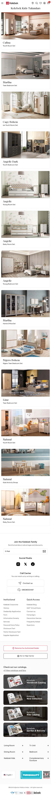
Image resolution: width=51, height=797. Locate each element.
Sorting (29, 793)
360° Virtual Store (33, 608)
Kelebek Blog (32, 605)
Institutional (9, 599)
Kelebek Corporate (10, 605)
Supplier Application (11, 635)
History (6, 608)
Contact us (31, 611)
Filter (21, 793)
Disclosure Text (9, 628)
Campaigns (31, 615)
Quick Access (33, 599)
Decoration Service (34, 618)
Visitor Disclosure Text (11, 632)
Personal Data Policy (11, 625)
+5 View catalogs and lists (14, 670)
